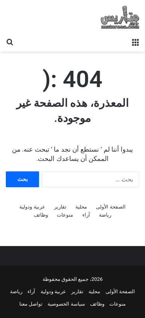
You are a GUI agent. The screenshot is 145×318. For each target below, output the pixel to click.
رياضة (105, 215)
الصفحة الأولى (110, 207)
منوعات (65, 215)
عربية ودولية (32, 207)
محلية (81, 207)
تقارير (60, 207)
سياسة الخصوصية (66, 304)
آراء (86, 215)
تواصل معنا (31, 304)
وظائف (41, 215)
